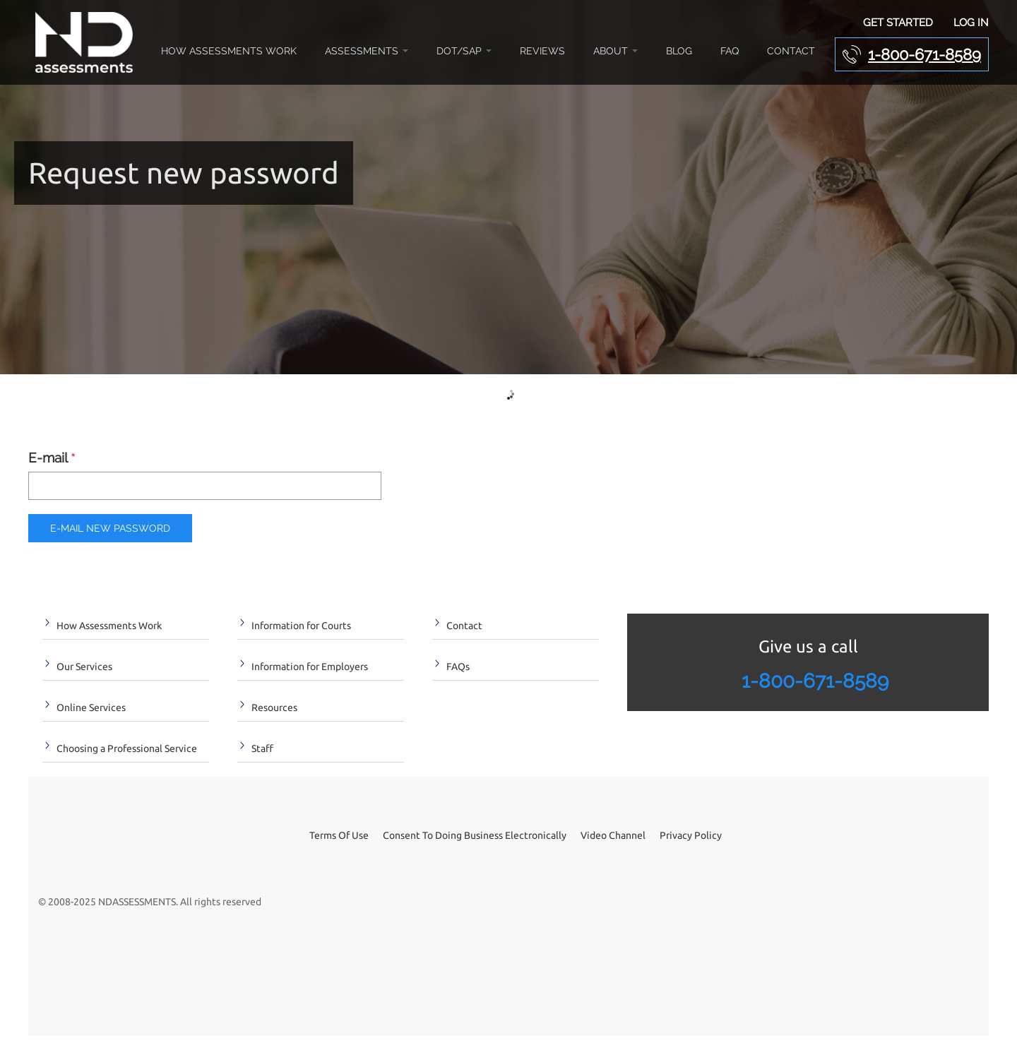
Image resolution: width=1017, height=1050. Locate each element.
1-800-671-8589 (924, 54)
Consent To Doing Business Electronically (474, 835)
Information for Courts (301, 625)
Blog (679, 50)
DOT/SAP (464, 50)
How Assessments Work (229, 50)
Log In (971, 22)
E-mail (51, 458)
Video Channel (613, 835)
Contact (791, 50)
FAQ (729, 50)
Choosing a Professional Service (126, 748)
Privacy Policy (691, 835)
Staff (262, 748)
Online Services (91, 707)
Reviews (542, 50)
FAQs (458, 666)
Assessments (366, 50)
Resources (274, 707)
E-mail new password (110, 528)
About (615, 50)
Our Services (84, 666)
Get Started (898, 22)
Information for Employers (309, 666)
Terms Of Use (339, 835)
